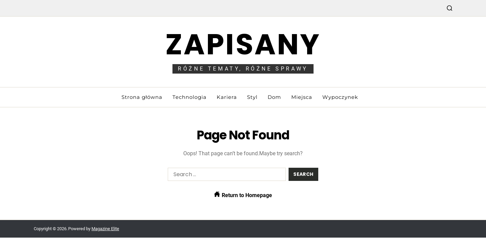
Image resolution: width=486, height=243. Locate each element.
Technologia (189, 97)
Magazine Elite (105, 228)
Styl (252, 97)
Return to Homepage (243, 194)
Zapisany (243, 44)
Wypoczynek (340, 97)
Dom (274, 97)
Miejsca (301, 97)
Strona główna (142, 97)
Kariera (227, 97)
